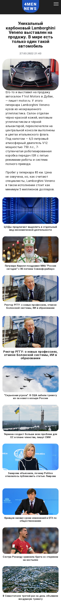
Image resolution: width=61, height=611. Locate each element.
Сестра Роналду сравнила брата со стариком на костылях (30, 558)
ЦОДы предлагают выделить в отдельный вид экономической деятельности (30, 228)
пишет (13, 100)
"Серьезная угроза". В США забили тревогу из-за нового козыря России (30, 397)
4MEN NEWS (30, 6)
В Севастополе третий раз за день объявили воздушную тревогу (30, 597)
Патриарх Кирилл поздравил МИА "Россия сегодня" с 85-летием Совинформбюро (30, 267)
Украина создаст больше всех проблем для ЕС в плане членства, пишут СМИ (30, 435)
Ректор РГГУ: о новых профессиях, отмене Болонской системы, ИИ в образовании (30, 306)
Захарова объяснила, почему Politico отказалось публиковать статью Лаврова (30, 474)
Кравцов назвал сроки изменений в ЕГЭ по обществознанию (30, 519)
